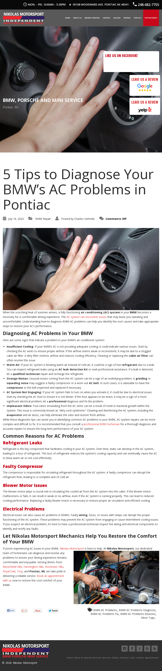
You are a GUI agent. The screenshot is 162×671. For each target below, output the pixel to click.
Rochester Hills (54, 566)
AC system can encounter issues (86, 316)
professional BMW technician (102, 424)
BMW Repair (43, 218)
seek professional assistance (109, 369)
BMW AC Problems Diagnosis (137, 610)
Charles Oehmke (84, 218)
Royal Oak (9, 571)
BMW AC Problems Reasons (137, 613)
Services (106, 18)
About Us (77, 18)
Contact (138, 18)
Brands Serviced (92, 18)
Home (67, 18)
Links (132, 657)
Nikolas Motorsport (72, 548)
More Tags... (148, 617)
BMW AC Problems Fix (104, 613)
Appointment (151, 18)
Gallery (117, 18)
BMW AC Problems (105, 610)
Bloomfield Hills (12, 566)
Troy (20, 571)
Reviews (127, 18)
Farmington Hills (34, 566)
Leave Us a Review (144, 78)
